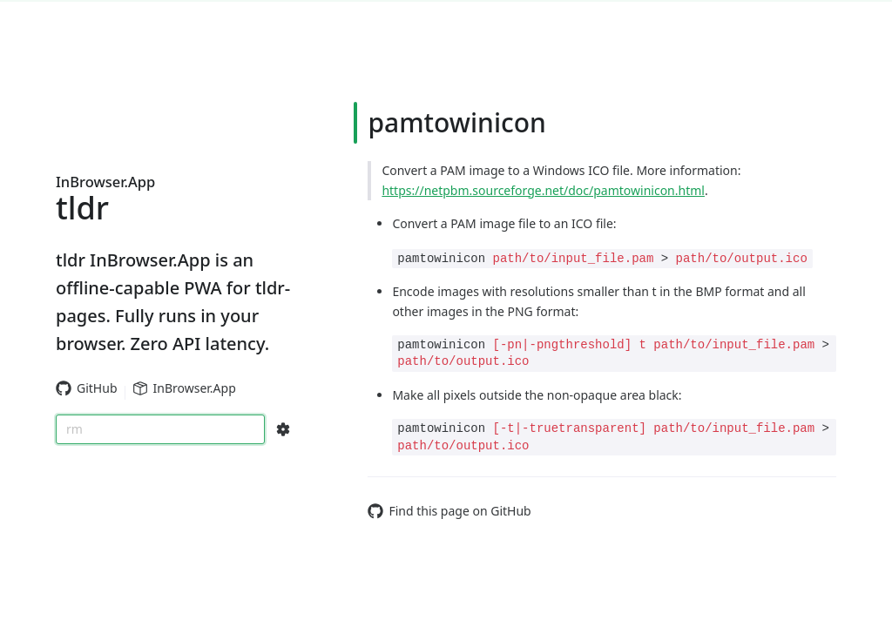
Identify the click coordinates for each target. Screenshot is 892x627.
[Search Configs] (283, 429)
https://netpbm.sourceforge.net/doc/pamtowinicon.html (543, 190)
